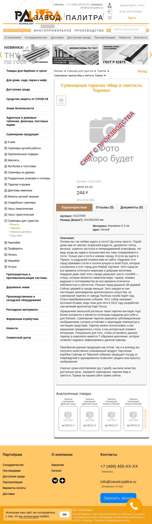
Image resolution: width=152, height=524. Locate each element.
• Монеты (14, 224)
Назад (142, 71)
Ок (64, 514)
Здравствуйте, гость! (132, 5)
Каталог (57, 470)
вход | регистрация (131, 11)
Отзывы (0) (105, 207)
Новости (125, 37)
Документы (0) (131, 207)
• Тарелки (14, 228)
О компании (13, 37)
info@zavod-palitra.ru (92, 7)
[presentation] (150, 55)
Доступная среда (79, 37)
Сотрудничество (36, 37)
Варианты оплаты (14, 487)
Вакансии (58, 464)
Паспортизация (104, 37)
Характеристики (74, 207)
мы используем (29, 516)
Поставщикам (12, 470)
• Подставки (15, 235)
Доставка (57, 37)
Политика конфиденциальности (111, 520)
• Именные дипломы (20, 231)
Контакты (140, 37)
